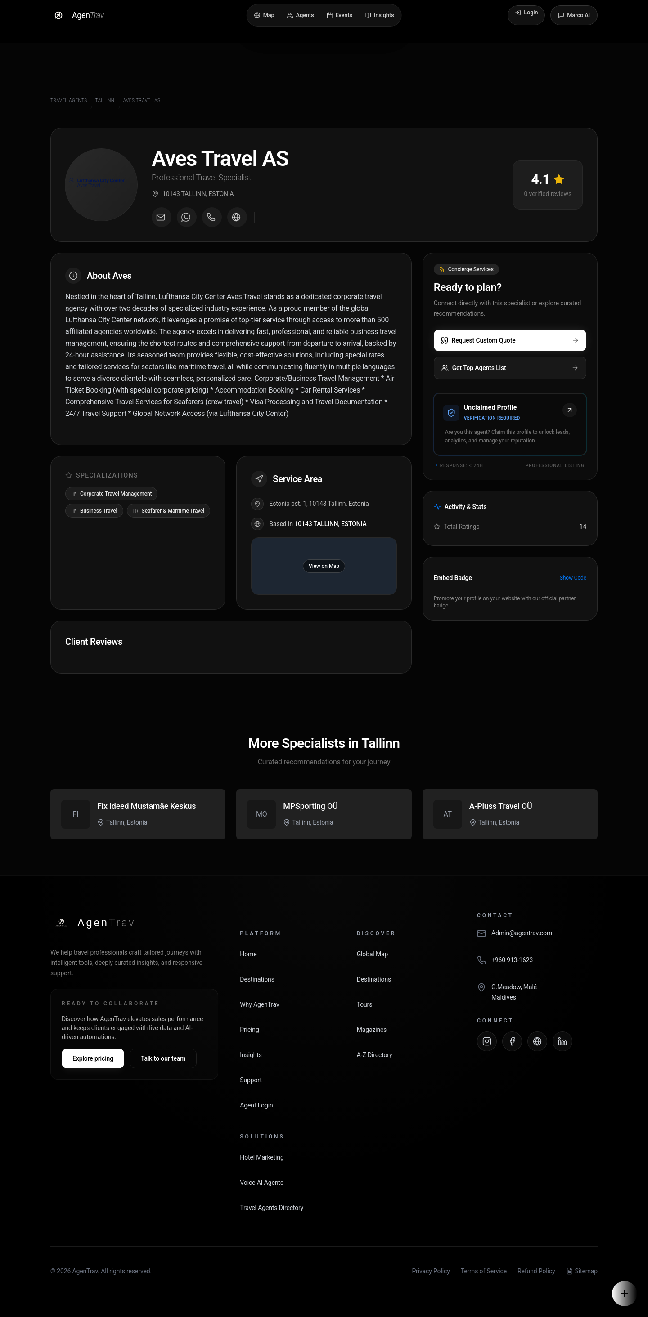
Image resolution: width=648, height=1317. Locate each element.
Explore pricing (92, 1058)
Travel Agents (68, 100)
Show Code (573, 578)
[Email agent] (161, 217)
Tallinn (105, 100)
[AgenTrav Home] (92, 922)
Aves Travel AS (142, 100)
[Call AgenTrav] (537, 965)
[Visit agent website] (237, 217)
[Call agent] (212, 217)
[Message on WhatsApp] (187, 217)
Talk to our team (163, 1058)
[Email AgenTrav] (537, 938)
